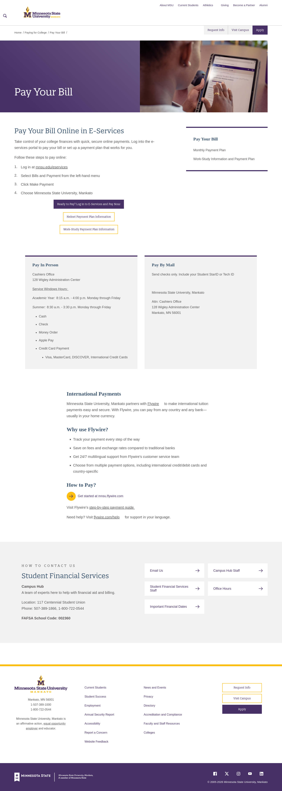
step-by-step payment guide (112, 507)
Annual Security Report (99, 714)
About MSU (167, 5)
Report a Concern (96, 732)
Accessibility (92, 723)
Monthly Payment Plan (209, 150)
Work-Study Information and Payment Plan (224, 159)
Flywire (153, 404)
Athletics (208, 5)
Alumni (263, 5)
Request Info (216, 30)
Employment (93, 705)
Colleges (149, 732)
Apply (260, 30)
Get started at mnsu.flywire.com (100, 496)
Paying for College (36, 32)
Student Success (95, 696)
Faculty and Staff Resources (162, 723)
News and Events (155, 687)
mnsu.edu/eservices (52, 167)
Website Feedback (96, 741)
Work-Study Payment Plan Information (88, 229)
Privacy (148, 696)
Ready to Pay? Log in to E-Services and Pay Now (88, 204)
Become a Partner (244, 5)
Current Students (188, 5)
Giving (225, 5)
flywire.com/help (106, 517)
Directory (149, 705)
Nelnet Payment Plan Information (89, 216)
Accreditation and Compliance (163, 714)
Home (18, 32)
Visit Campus (240, 30)
